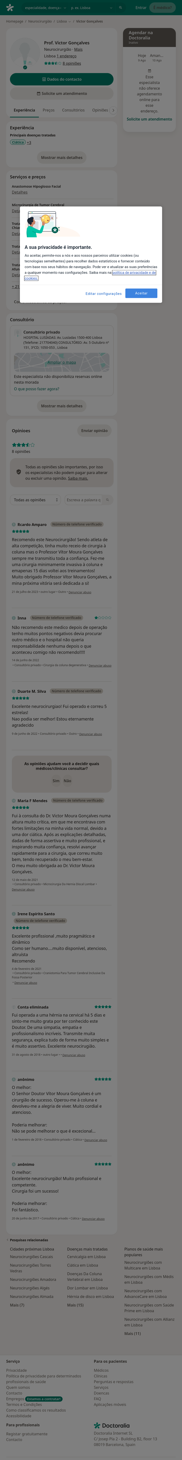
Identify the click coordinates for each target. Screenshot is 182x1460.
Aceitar (141, 293)
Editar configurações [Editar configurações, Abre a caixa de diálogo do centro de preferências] (104, 294)
